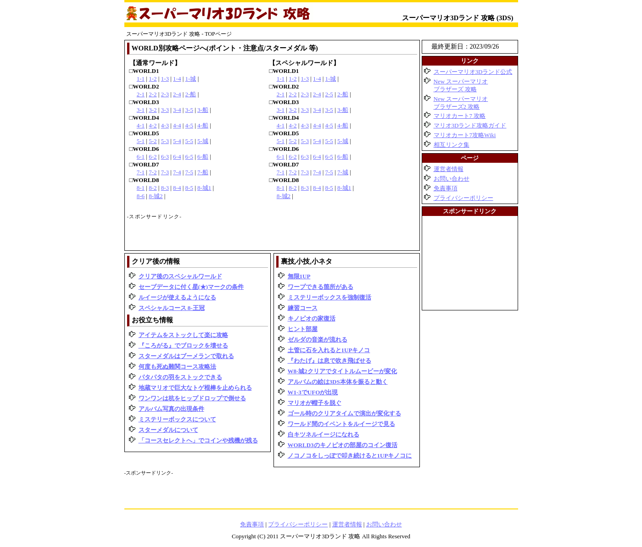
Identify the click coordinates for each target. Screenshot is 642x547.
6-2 (152, 156)
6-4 (177, 156)
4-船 (202, 125)
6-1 (141, 156)
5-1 (141, 141)
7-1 (141, 172)
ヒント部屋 (303, 329)
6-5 (189, 156)
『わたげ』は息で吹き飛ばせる (329, 360)
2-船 (190, 94)
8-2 (152, 187)
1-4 (177, 78)
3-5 (189, 109)
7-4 (177, 172)
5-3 (165, 141)
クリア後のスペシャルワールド (180, 276)
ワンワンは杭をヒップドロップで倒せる (192, 398)
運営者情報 (448, 169)
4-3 (165, 125)
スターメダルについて (168, 429)
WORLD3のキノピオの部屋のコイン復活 (342, 445)
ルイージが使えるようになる (177, 297)
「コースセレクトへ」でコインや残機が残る (198, 440)
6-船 (202, 156)
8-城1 (204, 187)
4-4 (177, 125)
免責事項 (446, 188)
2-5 (329, 94)
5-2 (152, 141)
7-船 (202, 172)
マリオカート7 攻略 (460, 115)
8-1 (141, 187)
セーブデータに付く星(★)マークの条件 (191, 286)
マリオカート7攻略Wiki (465, 135)
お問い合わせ (451, 178)
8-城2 (155, 196)
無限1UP (299, 276)
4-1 (141, 125)
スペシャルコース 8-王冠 (172, 307)
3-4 (177, 109)
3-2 (152, 109)
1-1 (141, 78)
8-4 (177, 187)
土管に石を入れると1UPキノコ (329, 350)
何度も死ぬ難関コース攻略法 (177, 366)
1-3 (165, 78)
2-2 (152, 94)
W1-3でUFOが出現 (313, 392)
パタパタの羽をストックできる (180, 377)
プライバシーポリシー (463, 197)
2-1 (141, 94)
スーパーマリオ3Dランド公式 (473, 71)
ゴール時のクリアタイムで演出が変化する (344, 413)
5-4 (177, 141)
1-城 (190, 78)
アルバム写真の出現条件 (171, 408)
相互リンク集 (451, 144)
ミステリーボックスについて (177, 419)
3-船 (202, 109)
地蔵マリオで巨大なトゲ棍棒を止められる (195, 387)
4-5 (189, 125)
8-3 (165, 187)
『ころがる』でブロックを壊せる (183, 345)
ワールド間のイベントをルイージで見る (341, 423)
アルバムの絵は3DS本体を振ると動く (338, 381)
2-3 (165, 94)
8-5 (189, 187)
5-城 (202, 141)
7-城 (342, 172)
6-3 (165, 156)
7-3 (165, 172)
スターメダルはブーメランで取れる (186, 356)
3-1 (141, 109)
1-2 (152, 78)
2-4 (177, 94)
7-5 (189, 172)
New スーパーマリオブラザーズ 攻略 (461, 85)
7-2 (152, 172)
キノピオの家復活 (311, 318)
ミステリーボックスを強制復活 (329, 297)
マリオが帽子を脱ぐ (314, 402)
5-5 (189, 141)
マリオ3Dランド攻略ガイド (470, 125)
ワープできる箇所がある (320, 286)
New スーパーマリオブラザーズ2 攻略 (461, 102)
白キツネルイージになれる (323, 434)
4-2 (152, 125)
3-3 (165, 109)
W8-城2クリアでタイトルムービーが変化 (342, 371)
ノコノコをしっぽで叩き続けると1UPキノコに (350, 455)
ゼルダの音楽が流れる (317, 339)
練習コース (303, 307)
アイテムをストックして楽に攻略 (183, 335)
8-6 (141, 196)
